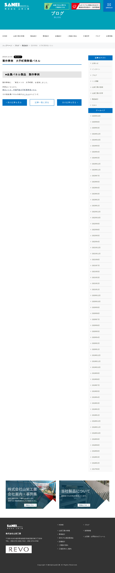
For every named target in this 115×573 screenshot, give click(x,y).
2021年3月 (96, 277)
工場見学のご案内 (65, 549)
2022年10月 (96, 218)
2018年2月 (96, 463)
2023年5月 (96, 182)
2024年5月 (96, 146)
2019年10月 (96, 367)
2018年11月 (96, 427)
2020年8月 (96, 313)
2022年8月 (96, 230)
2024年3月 (96, 158)
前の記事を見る (15, 102)
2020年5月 (96, 331)
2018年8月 (96, 445)
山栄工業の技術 (97, 87)
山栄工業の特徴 (18, 36)
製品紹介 (33, 36)
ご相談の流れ (72, 36)
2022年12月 (96, 212)
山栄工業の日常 (97, 93)
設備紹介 (58, 36)
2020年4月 (96, 337)
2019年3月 (96, 403)
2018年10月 (96, 433)
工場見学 (86, 36)
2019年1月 (96, 415)
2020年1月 (96, 349)
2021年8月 (96, 259)
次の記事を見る (69, 102)
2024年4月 (96, 152)
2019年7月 (96, 385)
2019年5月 (96, 391)
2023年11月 (96, 170)
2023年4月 (96, 188)
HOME (4, 36)
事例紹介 (46, 36)
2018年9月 (96, 439)
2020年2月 (96, 343)
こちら (26, 94)
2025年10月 (96, 116)
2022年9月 (96, 224)
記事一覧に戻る (42, 102)
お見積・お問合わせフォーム (95, 536)
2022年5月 (96, 235)
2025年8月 (96, 122)
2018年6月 (96, 451)
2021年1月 (96, 289)
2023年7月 (96, 176)
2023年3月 (96, 194)
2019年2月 (96, 409)
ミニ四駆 (95, 81)
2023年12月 (96, 164)
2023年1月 (96, 206)
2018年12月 (96, 421)
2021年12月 (96, 247)
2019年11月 (96, 361)
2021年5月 (96, 271)
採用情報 (88, 531)
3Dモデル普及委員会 (66, 538)
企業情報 (109, 36)
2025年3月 (96, 128)
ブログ (97, 36)
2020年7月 (96, 319)
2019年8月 (96, 379)
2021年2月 (96, 283)
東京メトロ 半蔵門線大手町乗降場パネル (19, 90)
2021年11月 (96, 253)
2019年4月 (96, 397)
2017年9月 (96, 469)
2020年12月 (96, 295)
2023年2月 (96, 200)
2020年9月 (96, 307)
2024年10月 (96, 140)
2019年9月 (96, 373)
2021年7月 (96, 265)
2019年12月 (96, 355)
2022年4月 (96, 241)
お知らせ (95, 63)
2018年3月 (96, 457)
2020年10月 (96, 301)
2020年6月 (96, 325)
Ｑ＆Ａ (94, 105)
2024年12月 (96, 134)
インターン (96, 69)
